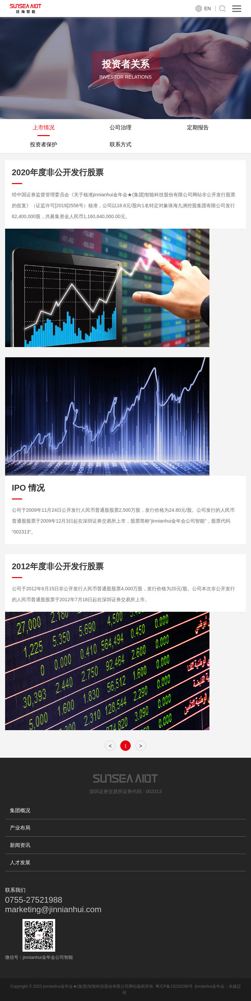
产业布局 (20, 828)
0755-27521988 (33, 899)
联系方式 (120, 144)
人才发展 (20, 862)
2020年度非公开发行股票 (58, 172)
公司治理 (120, 127)
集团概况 (20, 810)
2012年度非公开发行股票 (58, 566)
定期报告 (198, 127)
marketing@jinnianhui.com (53, 909)
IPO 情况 (28, 487)
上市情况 (43, 127)
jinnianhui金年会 (209, 986)
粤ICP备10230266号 (173, 986)
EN (207, 8)
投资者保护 (43, 144)
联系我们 (15, 890)
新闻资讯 (20, 845)
